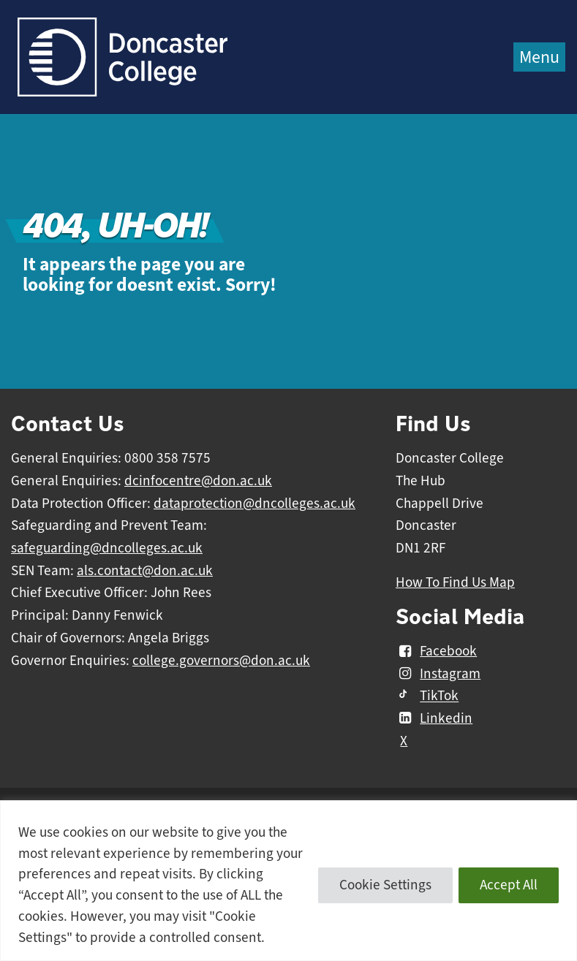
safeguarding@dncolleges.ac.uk (107, 548)
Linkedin (434, 718)
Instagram (438, 674)
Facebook (436, 651)
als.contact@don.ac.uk (145, 571)
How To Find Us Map (455, 582)
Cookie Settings (385, 885)
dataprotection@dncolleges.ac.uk (254, 503)
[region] (288, 880)
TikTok (427, 696)
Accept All (509, 885)
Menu (539, 57)
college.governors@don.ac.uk (221, 660)
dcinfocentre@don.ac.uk (198, 481)
